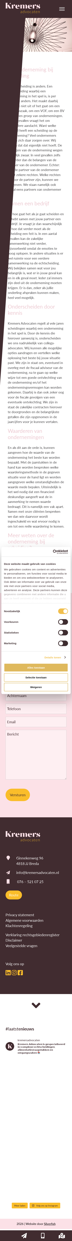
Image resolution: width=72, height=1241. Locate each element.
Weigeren (36, 687)
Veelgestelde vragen (21, 945)
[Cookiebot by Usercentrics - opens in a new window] (53, 551)
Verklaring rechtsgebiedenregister (33, 934)
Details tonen (52, 657)
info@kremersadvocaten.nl (37, 872)
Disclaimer (14, 940)
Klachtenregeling (19, 925)
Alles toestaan (36, 667)
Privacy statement (20, 914)
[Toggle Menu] (62, 9)
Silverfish (50, 1224)
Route (14, 894)
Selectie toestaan (36, 677)
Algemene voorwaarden (24, 920)
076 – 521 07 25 (30, 881)
